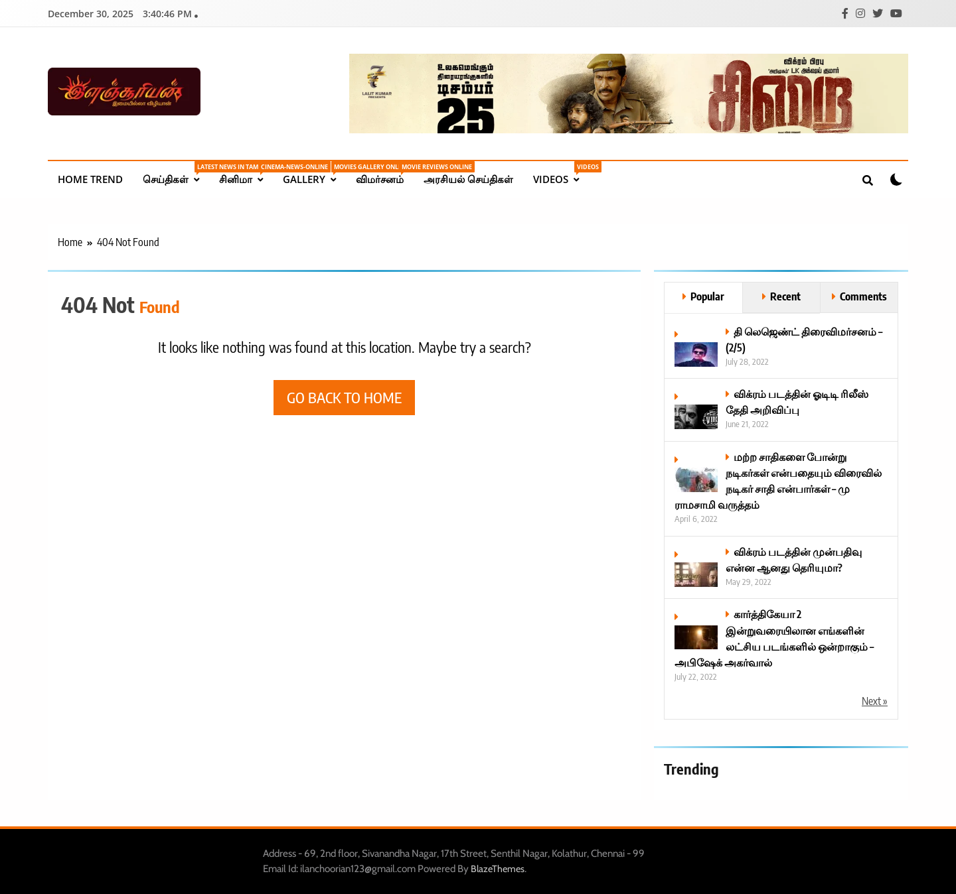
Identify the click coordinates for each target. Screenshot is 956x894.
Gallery (314, 173)
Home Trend (90, 179)
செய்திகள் (176, 173)
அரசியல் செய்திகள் (468, 179)
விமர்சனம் (385, 173)
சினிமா (246, 173)
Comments (863, 296)
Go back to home (344, 397)
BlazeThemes (497, 869)
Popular (707, 296)
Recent (785, 296)
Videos (561, 173)
